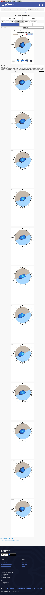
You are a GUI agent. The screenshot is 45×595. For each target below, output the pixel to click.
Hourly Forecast (12, 18)
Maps (3, 21)
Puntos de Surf (4, 562)
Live (7, 21)
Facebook (24, 562)
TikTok (23, 566)
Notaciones (26, 24)
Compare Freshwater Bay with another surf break (9, 540)
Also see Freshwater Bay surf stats (6, 538)
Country (3, 8)
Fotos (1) (38, 24)
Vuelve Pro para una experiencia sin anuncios (22, 12)
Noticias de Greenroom (6, 566)
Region (11, 8)
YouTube (24, 568)
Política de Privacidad (20, 588)
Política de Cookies (30, 588)
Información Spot (19, 21)
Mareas (12, 21)
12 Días (33, 18)
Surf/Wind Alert (33, 21)
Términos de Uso (10, 588)
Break (19, 8)
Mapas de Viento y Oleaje (6, 564)
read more (41, 70)
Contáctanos (39, 588)
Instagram (24, 564)
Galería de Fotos (4, 568)
